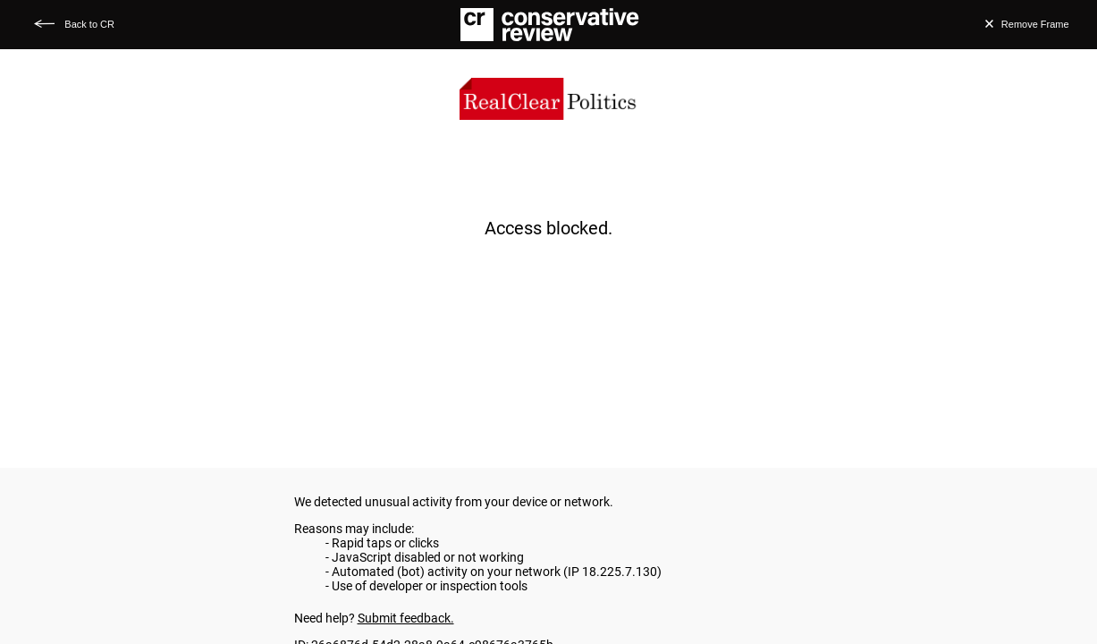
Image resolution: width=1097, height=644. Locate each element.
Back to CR (89, 24)
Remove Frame (1035, 24)
